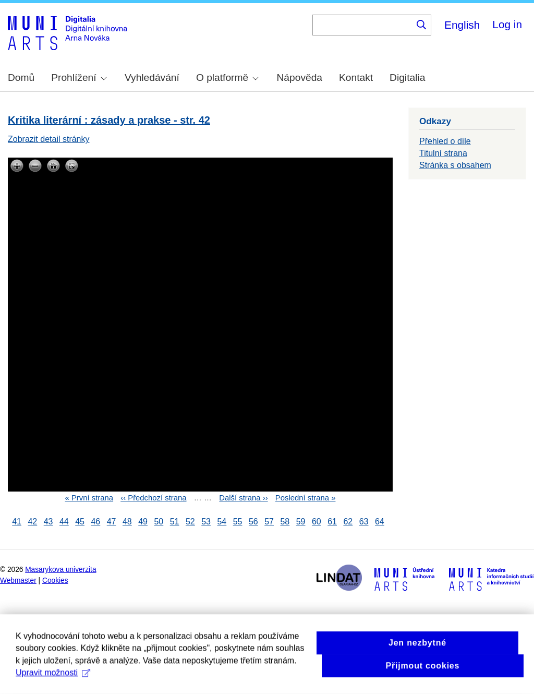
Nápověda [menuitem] (299, 77)
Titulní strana (443, 153)
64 (379, 521)
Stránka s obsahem (455, 165)
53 (206, 521)
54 (221, 521)
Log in (507, 24)
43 (48, 521)
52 (190, 521)
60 (316, 521)
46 (95, 521)
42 (32, 521)
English (462, 25)
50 (158, 521)
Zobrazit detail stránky (49, 139)
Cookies (55, 580)
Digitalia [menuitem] (407, 77)
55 (237, 521)
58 (284, 521)
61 (332, 521)
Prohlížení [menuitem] (78, 77)
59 (301, 521)
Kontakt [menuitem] (356, 77)
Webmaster (18, 580)
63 (364, 521)
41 (16, 521)
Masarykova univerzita (60, 569)
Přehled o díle (445, 141)
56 (253, 521)
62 (348, 521)
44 (64, 521)
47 (111, 521)
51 (174, 521)
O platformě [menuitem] (227, 77)
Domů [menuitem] (21, 77)
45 (79, 521)
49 (143, 521)
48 (127, 521)
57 (269, 521)
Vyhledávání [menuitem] (152, 77)
